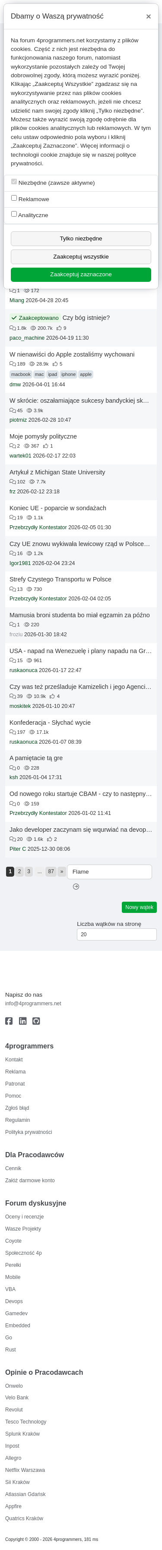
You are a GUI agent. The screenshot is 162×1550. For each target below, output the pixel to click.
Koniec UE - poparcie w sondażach (58, 508)
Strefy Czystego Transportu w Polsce (60, 579)
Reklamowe (30, 198)
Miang (17, 300)
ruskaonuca (24, 670)
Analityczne (29, 214)
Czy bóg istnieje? (86, 317)
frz (13, 492)
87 (51, 871)
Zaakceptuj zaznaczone (81, 274)
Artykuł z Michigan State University (57, 472)
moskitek (20, 706)
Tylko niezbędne (81, 238)
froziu (16, 634)
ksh (14, 777)
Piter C (18, 849)
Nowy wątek (139, 907)
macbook (21, 374)
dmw (15, 385)
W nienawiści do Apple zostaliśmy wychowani (72, 354)
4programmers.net (61, 40)
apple (86, 374)
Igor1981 (20, 563)
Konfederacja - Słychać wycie (50, 722)
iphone (68, 374)
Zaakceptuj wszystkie (80, 256)
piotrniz (18, 420)
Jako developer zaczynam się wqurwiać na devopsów (83, 829)
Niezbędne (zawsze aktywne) (53, 182)
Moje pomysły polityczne (43, 436)
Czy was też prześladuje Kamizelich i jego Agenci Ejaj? (85, 686)
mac (39, 374)
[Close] (148, 16)
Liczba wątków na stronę (109, 924)
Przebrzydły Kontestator (38, 527)
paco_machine (27, 338)
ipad (52, 374)
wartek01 (21, 456)
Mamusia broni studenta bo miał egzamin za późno (80, 615)
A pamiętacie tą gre (36, 757)
